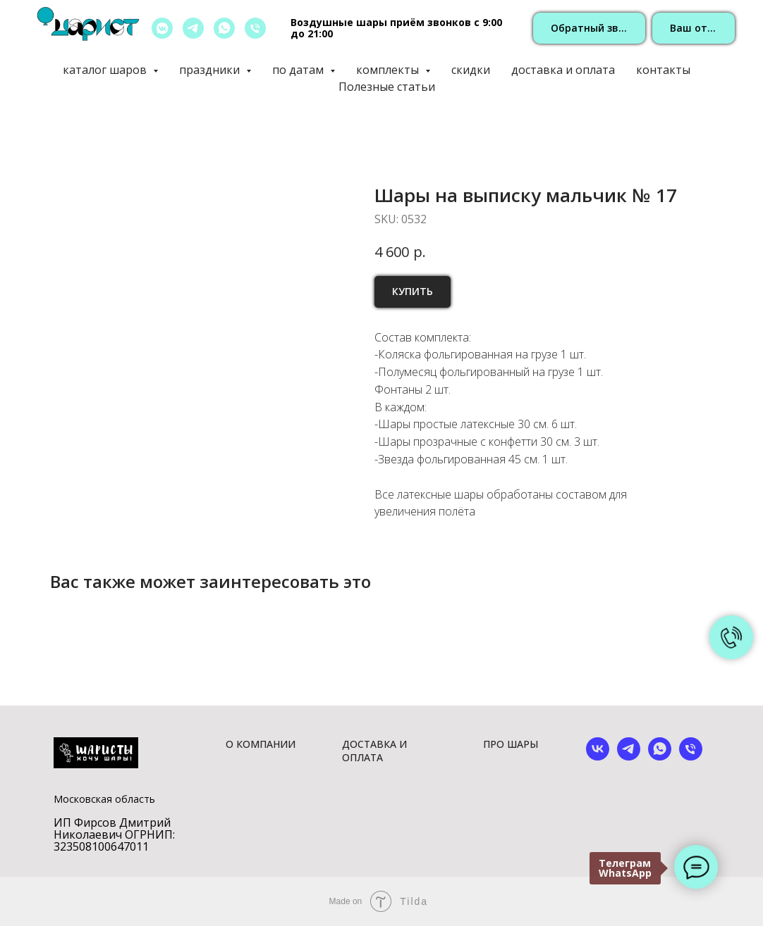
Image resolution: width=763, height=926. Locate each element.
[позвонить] (255, 28)
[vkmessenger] (162, 28)
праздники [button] (211, 69)
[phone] (690, 757)
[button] (589, 28)
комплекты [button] (389, 69)
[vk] (597, 757)
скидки (470, 69)
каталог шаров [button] (106, 69)
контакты (663, 69)
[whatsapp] (224, 28)
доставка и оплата (563, 69)
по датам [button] (299, 69)
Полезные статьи (386, 86)
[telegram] (193, 28)
